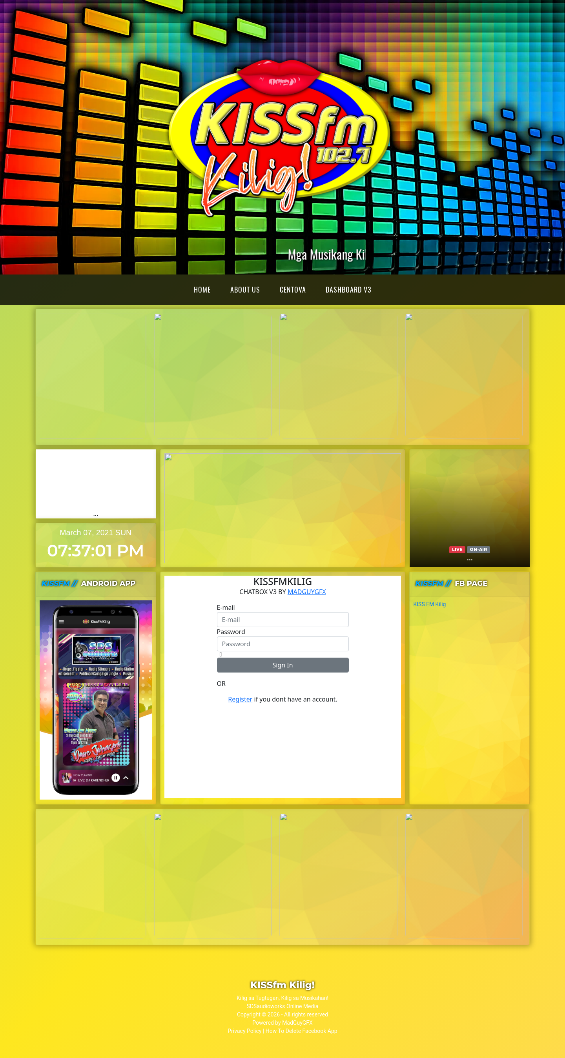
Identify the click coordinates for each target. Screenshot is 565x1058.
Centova (293, 289)
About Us (245, 289)
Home (202, 289)
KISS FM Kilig (430, 604)
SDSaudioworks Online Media (283, 1006)
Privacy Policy (244, 1031)
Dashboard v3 (348, 289)
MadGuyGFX (297, 1023)
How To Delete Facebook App (301, 1031)
